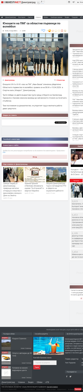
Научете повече (52, 387)
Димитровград (9, 80)
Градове (75, 17)
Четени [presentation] (76, 180)
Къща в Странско (19, 338)
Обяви (39, 382)
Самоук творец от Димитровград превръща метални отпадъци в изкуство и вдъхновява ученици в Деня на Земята (12, 189)
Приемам (78, 389)
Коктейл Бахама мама (42, 357)
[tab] (76, 181)
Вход (35, 157)
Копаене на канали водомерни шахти (20, 369)
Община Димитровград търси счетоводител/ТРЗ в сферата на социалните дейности (56, 187)
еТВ (47, 382)
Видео (31, 382)
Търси (37, 367)
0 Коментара (61, 80)
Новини (38, 17)
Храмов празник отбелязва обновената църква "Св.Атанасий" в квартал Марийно (34, 187)
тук (4, 152)
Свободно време (56, 17)
